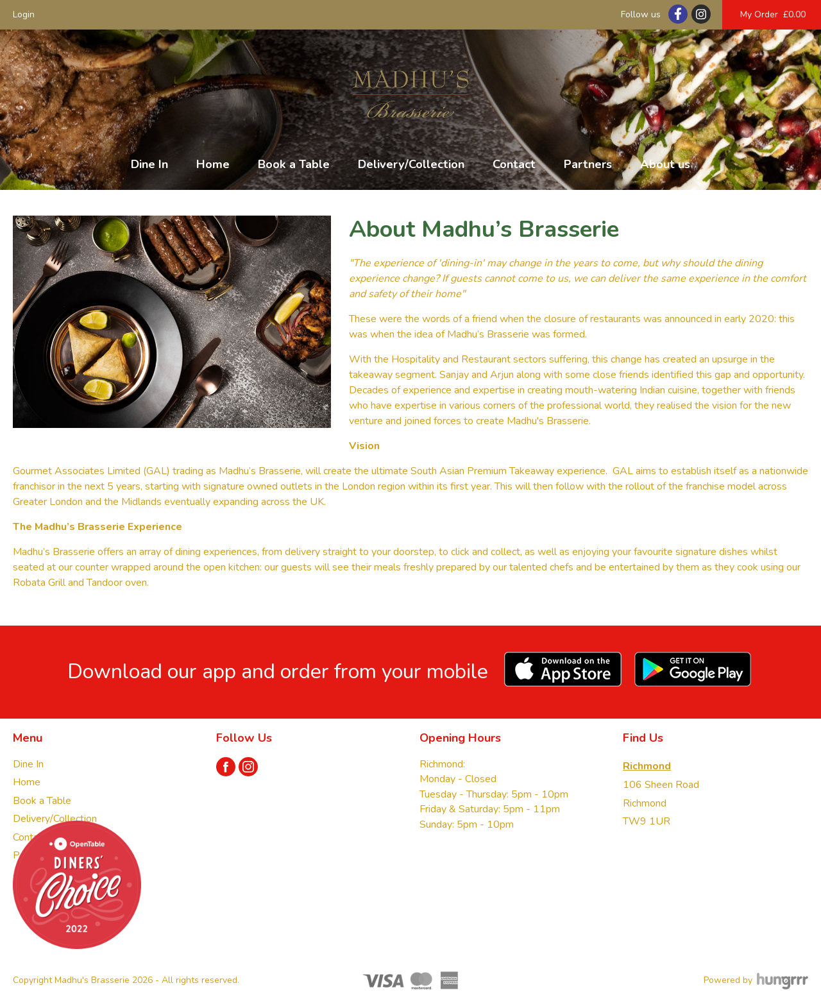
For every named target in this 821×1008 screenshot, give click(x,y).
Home (213, 164)
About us (665, 164)
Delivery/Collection (411, 164)
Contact (514, 164)
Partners (588, 164)
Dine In (149, 164)
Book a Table (294, 164)
